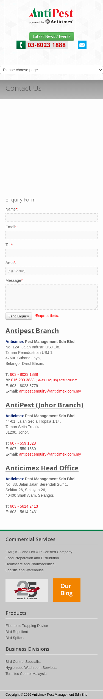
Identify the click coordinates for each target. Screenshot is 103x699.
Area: (10, 262)
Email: (11, 227)
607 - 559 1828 (23, 443)
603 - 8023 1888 (24, 374)
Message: (14, 280)
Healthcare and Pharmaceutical (30, 564)
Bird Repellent (16, 632)
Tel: (9, 245)
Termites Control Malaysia (26, 674)
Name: (11, 209)
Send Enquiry (19, 316)
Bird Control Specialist (23, 662)
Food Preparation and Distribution (32, 558)
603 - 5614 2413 (24, 506)
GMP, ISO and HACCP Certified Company (38, 552)
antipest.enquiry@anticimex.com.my (50, 391)
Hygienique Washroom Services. (31, 668)
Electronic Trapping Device (26, 626)
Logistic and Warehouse (24, 570)
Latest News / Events (52, 36)
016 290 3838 (44, 380)
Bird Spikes (14, 638)
